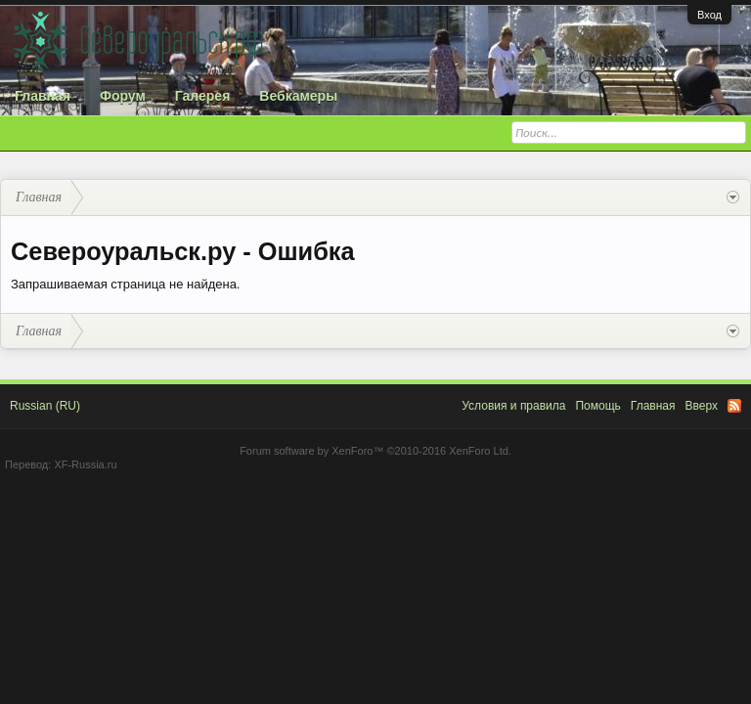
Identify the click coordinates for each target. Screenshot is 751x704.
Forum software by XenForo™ (375, 451)
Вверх (701, 406)
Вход (709, 15)
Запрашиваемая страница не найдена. (125, 284)
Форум (123, 96)
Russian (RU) (45, 406)
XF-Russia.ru (85, 464)
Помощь (597, 406)
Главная (42, 96)
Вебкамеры (298, 96)
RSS (734, 406)
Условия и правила (513, 406)
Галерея (203, 96)
